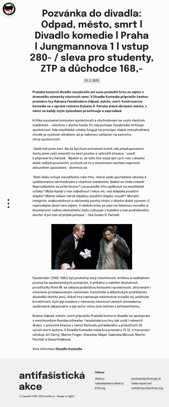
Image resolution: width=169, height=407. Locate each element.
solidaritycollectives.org (147, 388)
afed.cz (99, 378)
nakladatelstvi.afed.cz (109, 383)
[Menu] (8, 203)
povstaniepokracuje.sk (146, 378)
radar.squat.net (141, 383)
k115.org (100, 388)
